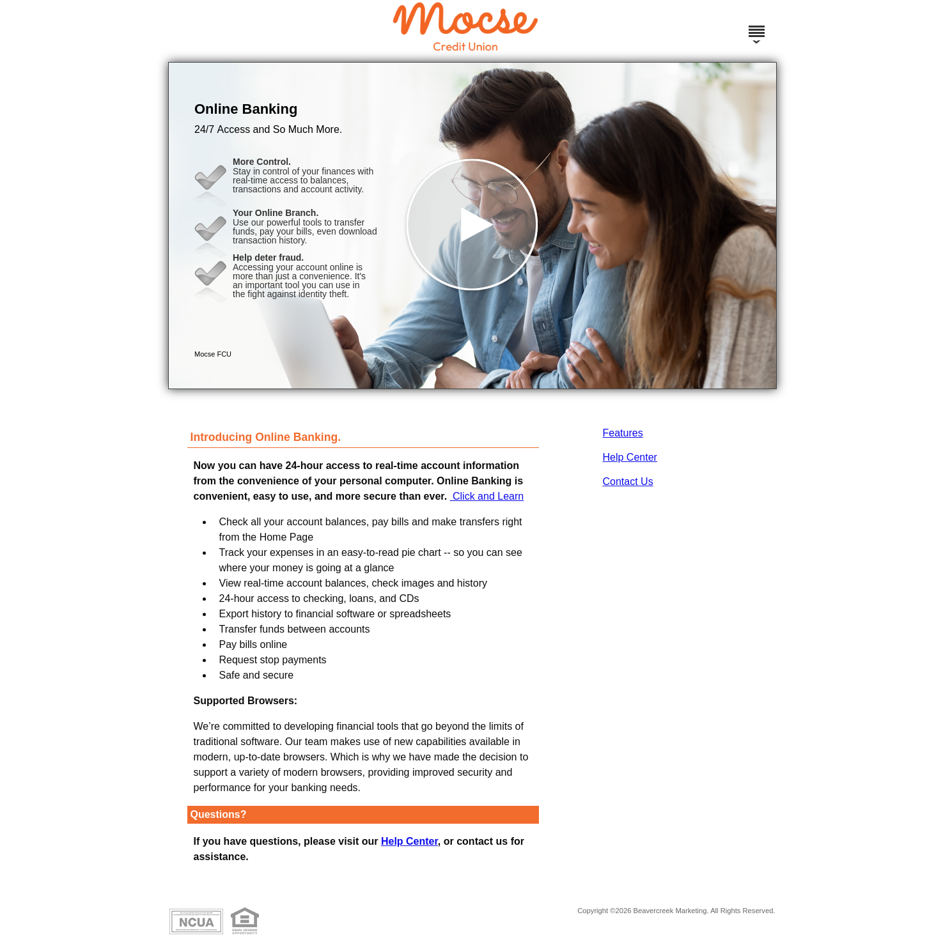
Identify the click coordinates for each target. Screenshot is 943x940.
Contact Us (628, 481)
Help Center (630, 457)
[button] (472, 226)
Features (623, 433)
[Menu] (756, 25)
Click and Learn (487, 496)
